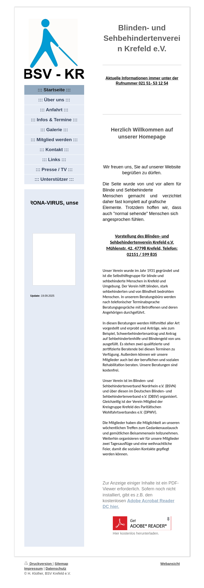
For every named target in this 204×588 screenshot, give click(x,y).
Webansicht (170, 564)
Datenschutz (55, 569)
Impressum (33, 569)
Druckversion (38, 564)
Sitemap (61, 564)
